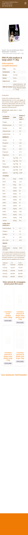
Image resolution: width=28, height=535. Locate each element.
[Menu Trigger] (25, 3)
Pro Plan (15, 75)
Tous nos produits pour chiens (15, 50)
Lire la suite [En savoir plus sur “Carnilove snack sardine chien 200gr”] (8, 320)
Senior (15, 81)
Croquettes (13, 51)
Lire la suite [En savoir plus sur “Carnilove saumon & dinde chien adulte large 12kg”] (20, 322)
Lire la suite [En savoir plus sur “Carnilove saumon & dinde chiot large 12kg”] (20, 361)
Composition (5, 95)
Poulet (15, 78)
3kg (14, 72)
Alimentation (5, 51)
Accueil (4, 50)
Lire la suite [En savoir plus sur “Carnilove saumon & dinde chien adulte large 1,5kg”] (8, 363)
